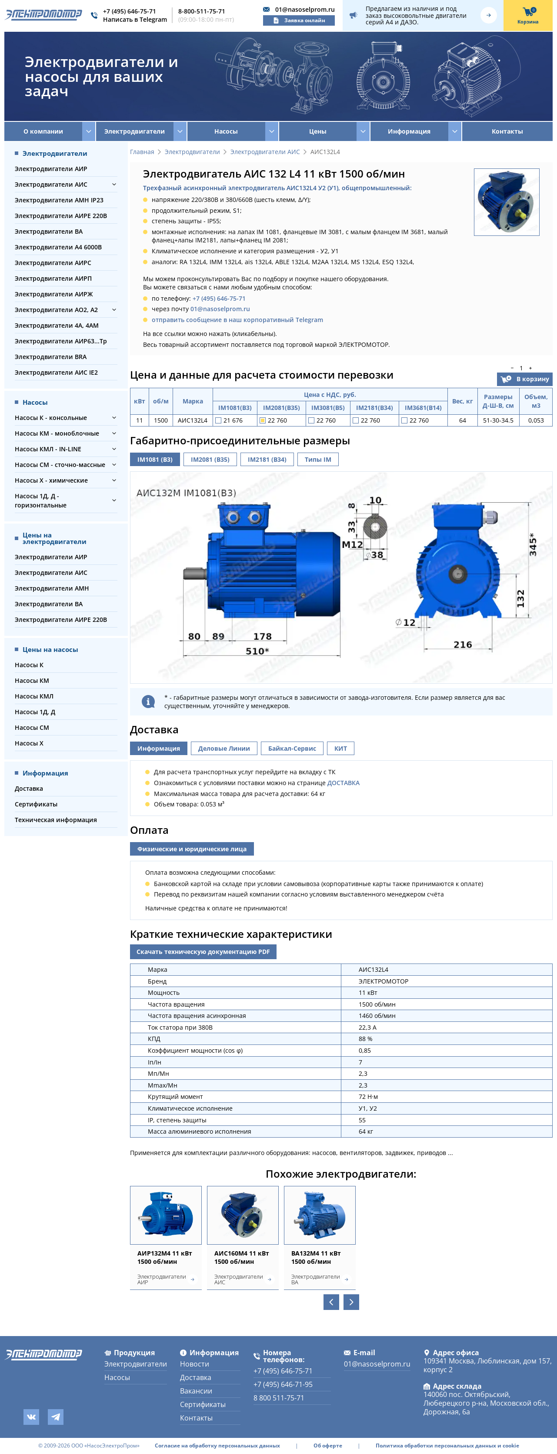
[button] (114, 184)
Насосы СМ (32, 727)
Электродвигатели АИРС (53, 263)
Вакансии (196, 1391)
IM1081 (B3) (155, 459)
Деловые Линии (224, 748)
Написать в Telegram (135, 19)
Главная (142, 152)
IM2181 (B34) (267, 459)
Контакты (507, 131)
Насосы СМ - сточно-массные (60, 464)
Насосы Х (29, 743)
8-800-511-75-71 (201, 11)
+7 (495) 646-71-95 (283, 1384)
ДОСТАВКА (343, 783)
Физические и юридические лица (192, 849)
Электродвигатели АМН (52, 588)
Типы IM (318, 459)
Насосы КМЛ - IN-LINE (48, 449)
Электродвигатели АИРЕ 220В (61, 216)
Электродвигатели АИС (51, 184)
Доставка (29, 788)
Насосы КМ (32, 680)
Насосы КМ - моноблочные (57, 433)
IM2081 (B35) (210, 459)
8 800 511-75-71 (278, 1398)
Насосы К (29, 665)
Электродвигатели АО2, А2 (56, 310)
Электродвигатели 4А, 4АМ (57, 325)
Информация (158, 748)
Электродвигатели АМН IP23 (59, 200)
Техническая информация (56, 820)
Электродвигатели (192, 152)
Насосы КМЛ (34, 696)
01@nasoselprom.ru (305, 9)
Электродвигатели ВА (49, 231)
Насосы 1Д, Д (35, 712)
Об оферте (328, 1445)
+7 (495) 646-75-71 (129, 11)
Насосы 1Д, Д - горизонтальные (41, 500)
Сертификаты (36, 804)
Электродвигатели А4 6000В (58, 247)
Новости (194, 1364)
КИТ (340, 748)
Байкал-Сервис (292, 748)
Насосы (117, 1377)
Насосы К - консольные (51, 417)
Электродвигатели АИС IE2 (56, 372)
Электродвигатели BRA (51, 357)
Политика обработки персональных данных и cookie (447, 1445)
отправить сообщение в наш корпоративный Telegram (237, 320)
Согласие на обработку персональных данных (217, 1445)
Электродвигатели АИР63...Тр (61, 341)
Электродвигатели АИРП (53, 278)
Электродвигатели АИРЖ (54, 294)
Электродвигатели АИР (51, 169)
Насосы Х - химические (51, 480)
